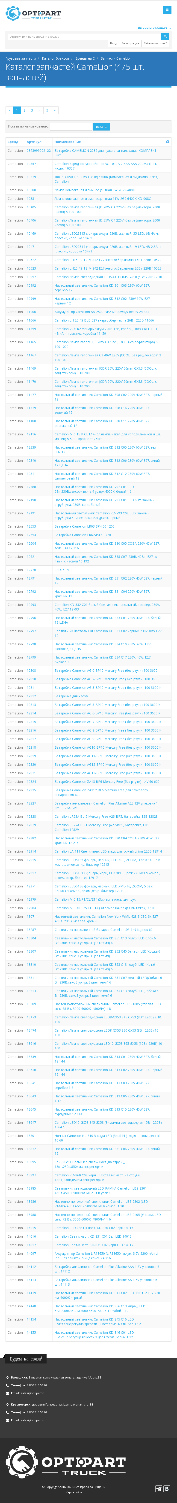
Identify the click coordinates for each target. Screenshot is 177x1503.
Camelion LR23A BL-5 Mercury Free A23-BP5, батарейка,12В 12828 (106, 816)
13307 (31, 951)
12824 (31, 781)
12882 (31, 838)
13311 (31, 977)
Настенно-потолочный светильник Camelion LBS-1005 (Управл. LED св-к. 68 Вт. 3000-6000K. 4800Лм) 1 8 (108, 1006)
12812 (31, 696)
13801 (31, 1135)
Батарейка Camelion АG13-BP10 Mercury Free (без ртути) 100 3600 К (108, 773)
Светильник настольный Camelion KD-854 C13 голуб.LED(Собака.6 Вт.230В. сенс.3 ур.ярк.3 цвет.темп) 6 (107, 993)
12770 (31, 570)
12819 (31, 756)
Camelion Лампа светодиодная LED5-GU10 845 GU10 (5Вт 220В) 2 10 (108, 277)
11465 (31, 342)
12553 (31, 526)
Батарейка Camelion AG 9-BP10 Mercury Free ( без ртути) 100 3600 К (108, 739)
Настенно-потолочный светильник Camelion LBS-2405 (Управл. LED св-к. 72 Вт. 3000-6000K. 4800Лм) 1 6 (108, 1216)
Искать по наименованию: (28, 126)
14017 (31, 1245)
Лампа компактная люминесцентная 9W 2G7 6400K (95, 190)
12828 (31, 816)
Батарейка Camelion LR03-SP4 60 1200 (85, 526)
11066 (31, 320)
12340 (31, 460)
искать (101, 126)
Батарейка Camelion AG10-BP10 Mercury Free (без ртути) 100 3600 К (108, 747)
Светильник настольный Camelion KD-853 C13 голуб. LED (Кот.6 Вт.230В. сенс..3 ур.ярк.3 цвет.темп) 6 (105, 966)
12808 (31, 670)
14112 (31, 1266)
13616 (31, 1043)
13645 (31, 1109)
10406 (31, 220)
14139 (31, 1293)
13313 (31, 991)
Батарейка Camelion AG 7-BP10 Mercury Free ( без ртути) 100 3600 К (108, 722)
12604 (31, 543)
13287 (31, 929)
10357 (31, 163)
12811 (31, 687)
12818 (31, 747)
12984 (31, 908)
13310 (31, 964)
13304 (31, 938)
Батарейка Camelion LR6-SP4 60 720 (83, 535)
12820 (31, 764)
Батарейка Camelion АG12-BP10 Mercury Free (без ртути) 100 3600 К (108, 764)
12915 (31, 860)
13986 (31, 1201)
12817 (31, 739)
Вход (113, 43)
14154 (31, 1319)
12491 (31, 513)
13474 (31, 1030)
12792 (31, 591)
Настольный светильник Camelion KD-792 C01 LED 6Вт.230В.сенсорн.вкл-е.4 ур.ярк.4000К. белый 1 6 (94, 489)
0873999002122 (39, 150)
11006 (31, 312)
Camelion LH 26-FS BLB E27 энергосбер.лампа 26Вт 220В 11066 (104, 320)
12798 (31, 644)
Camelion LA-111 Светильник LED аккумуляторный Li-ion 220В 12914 (108, 851)
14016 (31, 1236)
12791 (31, 578)
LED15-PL (62, 570)
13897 (31, 1175)
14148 (31, 1306)
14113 (31, 1280)
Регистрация (130, 43)
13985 (31, 1188)
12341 (31, 473)
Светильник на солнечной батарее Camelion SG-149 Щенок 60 (104, 929)
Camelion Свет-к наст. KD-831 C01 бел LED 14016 (93, 1236)
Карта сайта (74, 1492)
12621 (31, 556)
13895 (31, 1162)
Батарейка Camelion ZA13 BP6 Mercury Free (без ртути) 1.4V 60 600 (107, 781)
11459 (31, 329)
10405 (31, 207)
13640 (31, 1070)
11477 (31, 394)
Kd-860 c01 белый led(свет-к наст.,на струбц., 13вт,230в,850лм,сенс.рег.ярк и (90, 1164)
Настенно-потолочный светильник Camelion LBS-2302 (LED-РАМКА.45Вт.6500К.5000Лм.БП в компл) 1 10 (102, 1203)
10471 (31, 246)
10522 (31, 260)
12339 (31, 447)
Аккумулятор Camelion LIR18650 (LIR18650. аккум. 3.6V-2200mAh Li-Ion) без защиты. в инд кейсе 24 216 (107, 1255)
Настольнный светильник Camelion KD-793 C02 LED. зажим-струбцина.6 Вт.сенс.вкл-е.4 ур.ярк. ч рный (102, 515)
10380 (31, 190)
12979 (31, 899)
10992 (31, 285)
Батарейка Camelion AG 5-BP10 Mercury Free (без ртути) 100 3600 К (107, 704)
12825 (31, 790)
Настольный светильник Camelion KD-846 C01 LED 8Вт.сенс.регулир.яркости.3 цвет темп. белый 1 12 (94, 1334)
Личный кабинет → (154, 28)
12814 (31, 713)
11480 (31, 421)
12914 (31, 851)
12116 (31, 434)
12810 (31, 679)
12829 (31, 825)
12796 (31, 618)
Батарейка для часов (71, 696)
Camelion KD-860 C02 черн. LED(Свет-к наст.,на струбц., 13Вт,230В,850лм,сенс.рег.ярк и (98, 1177)
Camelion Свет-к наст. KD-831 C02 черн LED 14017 (94, 1245)
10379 (31, 177)
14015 (31, 1228)
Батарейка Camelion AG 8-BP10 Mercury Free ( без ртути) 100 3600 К (108, 730)
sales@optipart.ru (33, 1393)
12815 (31, 722)
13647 (31, 1122)
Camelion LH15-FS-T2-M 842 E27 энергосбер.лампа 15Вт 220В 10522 (108, 260)
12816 (31, 730)
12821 (31, 773)
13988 (31, 1214)
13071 (31, 916)
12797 (31, 631)
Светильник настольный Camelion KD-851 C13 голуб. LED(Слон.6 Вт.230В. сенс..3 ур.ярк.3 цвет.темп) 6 (105, 940)
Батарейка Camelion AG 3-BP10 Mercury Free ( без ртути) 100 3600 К (108, 687)
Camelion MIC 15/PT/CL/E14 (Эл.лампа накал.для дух (95, 899)
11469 (31, 368)
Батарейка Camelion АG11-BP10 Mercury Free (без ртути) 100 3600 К (108, 756)
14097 (31, 1253)
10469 (31, 233)
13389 (31, 1004)
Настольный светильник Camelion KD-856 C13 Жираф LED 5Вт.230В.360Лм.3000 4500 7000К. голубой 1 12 (100, 1308)
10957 (31, 277)
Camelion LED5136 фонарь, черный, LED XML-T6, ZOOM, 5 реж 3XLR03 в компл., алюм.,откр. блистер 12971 (104, 888)
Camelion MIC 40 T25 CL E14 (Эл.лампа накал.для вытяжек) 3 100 (105, 908)
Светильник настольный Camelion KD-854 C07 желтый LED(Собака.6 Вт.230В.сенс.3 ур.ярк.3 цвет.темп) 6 (108, 979)
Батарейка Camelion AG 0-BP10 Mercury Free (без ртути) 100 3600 (106, 670)
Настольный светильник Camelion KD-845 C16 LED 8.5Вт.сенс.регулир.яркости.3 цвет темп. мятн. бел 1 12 (98, 1321)
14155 (31, 1332)
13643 (31, 1096)
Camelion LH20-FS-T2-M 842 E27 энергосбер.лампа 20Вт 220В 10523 (108, 268)
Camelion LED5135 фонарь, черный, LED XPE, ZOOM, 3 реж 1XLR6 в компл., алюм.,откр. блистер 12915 (107, 862)
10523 (31, 268)
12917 (31, 873)
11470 (31, 381)
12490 (31, 500)
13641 (31, 1083)
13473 (31, 1017)
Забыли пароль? (155, 43)
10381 (31, 198)
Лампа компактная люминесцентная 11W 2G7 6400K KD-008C (103, 198)
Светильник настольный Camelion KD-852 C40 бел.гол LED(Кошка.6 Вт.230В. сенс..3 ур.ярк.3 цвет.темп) (107, 953)
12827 (31, 803)
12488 (31, 487)
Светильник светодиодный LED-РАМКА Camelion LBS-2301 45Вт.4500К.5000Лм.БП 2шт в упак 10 (101, 1190)
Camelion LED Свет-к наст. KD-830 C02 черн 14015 (94, 1228)
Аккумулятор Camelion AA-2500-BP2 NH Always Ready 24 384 (102, 312)
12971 (31, 886)
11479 (31, 408)
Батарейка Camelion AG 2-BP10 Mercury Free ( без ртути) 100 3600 (106, 679)
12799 (31, 657)
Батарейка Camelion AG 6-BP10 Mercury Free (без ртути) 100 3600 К (107, 713)
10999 (31, 298)
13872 (31, 1149)
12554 (31, 535)
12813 (31, 704)
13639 (31, 1056)
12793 (31, 604)
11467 (31, 355)
